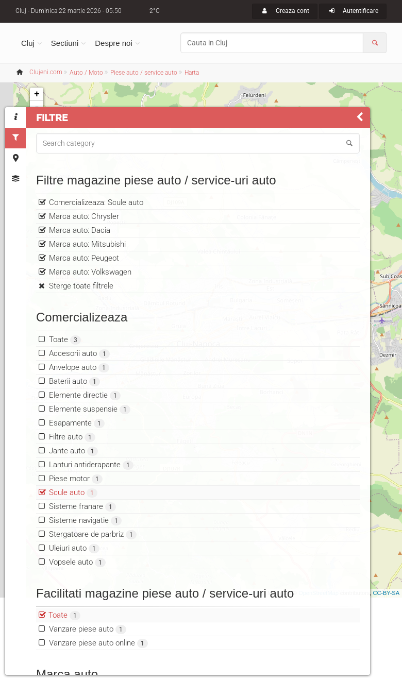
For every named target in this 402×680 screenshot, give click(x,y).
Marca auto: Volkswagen (90, 301)
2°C (154, 10)
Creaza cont (284, 10)
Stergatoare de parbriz (93, 564)
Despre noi (113, 43)
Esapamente (77, 452)
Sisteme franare (82, 536)
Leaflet (254, 593)
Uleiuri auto (74, 578)
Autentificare (352, 10)
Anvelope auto (79, 397)
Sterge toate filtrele (81, 315)
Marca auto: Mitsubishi (87, 273)
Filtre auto (72, 466)
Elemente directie (85, 425)
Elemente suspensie (89, 439)
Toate (65, 369)
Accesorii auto (79, 383)
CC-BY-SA (386, 593)
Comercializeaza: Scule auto (96, 231)
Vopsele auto (77, 592)
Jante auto (73, 480)
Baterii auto (74, 411)
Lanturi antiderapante (91, 494)
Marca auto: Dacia (79, 259)
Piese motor (76, 508)
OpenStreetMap (318, 593)
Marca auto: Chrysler (84, 245)
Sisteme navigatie (85, 550)
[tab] (15, 117)
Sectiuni (64, 43)
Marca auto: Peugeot (84, 287)
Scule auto (73, 522)
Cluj (28, 43)
